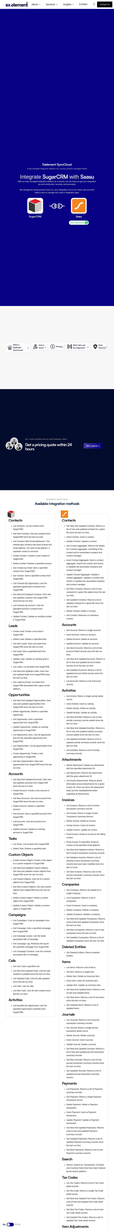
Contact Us (105, 4)
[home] (17, 4)
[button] (37, 4)
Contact (83, 4)
